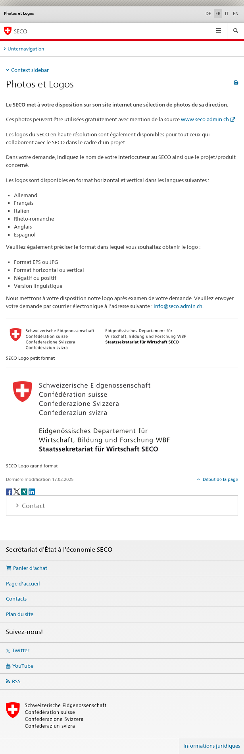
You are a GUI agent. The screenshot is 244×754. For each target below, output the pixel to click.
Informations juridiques (211, 745)
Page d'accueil (23, 583)
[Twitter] (17, 491)
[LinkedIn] (32, 491)
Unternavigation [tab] (26, 49)
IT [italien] (227, 13)
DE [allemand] (208, 13)
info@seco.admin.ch (178, 306)
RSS (16, 681)
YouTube (22, 666)
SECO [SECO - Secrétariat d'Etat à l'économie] (20, 31)
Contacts (16, 598)
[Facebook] (9, 491)
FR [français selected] (218, 13)
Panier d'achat (30, 568)
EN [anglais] (235, 13)
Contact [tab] (32, 506)
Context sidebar (30, 70)
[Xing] (25, 491)
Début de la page (220, 479)
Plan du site (19, 614)
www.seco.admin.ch (205, 119)
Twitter (20, 650)
